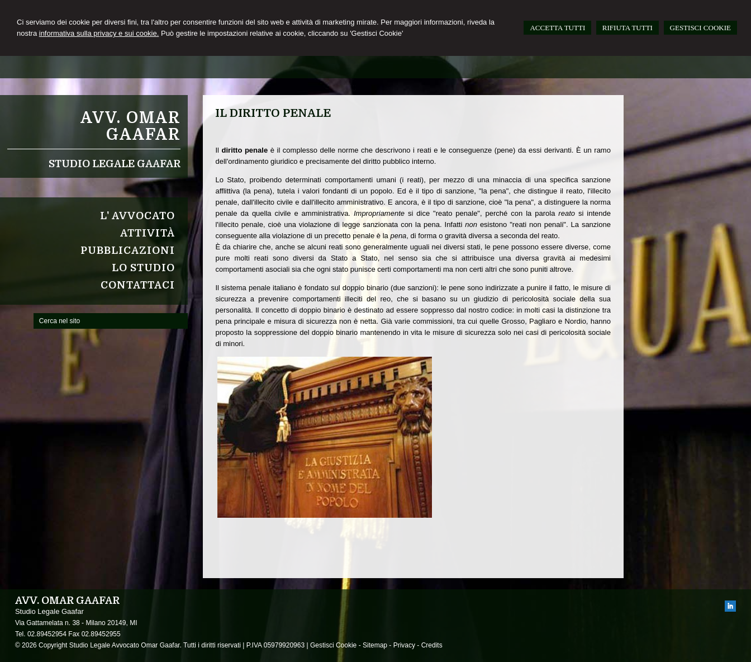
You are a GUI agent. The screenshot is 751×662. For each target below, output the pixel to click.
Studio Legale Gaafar (114, 163)
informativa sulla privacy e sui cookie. (99, 33)
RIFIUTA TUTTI (627, 27)
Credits (432, 645)
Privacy (404, 645)
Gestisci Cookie (333, 645)
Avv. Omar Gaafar (130, 126)
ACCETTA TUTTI (557, 27)
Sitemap (375, 645)
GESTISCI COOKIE (700, 27)
